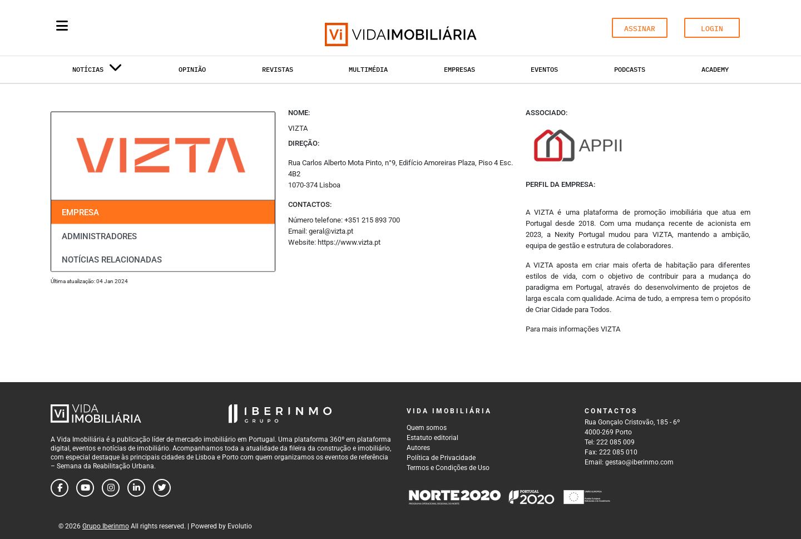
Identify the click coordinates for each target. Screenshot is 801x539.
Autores (418, 448)
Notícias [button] (97, 71)
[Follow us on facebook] (59, 488)
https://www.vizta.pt (349, 242)
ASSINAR (639, 28)
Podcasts (629, 69)
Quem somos (427, 428)
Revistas (277, 69)
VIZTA (610, 329)
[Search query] (126, 28)
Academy (715, 69)
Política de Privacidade (441, 458)
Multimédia (368, 69)
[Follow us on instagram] (111, 488)
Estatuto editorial (432, 438)
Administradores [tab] (99, 236)
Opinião (192, 69)
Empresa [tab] (80, 212)
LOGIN (712, 28)
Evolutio (240, 526)
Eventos (544, 69)
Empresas (459, 69)
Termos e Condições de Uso (448, 468)
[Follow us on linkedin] (136, 488)
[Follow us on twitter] (162, 488)
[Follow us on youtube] (85, 488)
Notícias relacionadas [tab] (112, 260)
